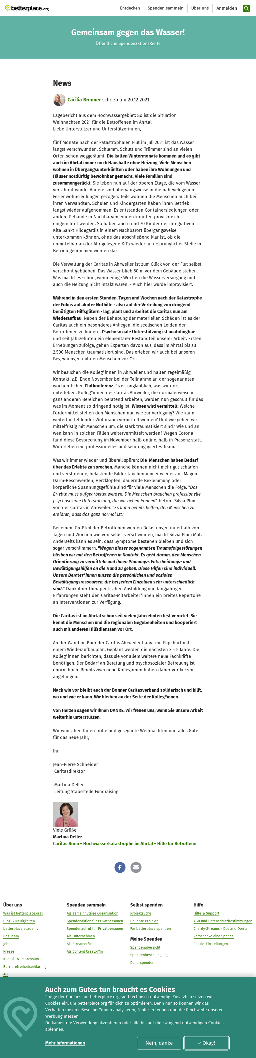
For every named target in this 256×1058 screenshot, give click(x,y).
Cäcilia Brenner (84, 100)
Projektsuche (140, 913)
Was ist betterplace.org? (23, 913)
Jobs (6, 944)
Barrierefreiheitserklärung (24, 966)
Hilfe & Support (206, 913)
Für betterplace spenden (150, 928)
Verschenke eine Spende (214, 936)
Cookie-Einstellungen (211, 944)
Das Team (11, 936)
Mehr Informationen (65, 1043)
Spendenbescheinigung (149, 955)
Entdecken (130, 8)
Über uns (200, 8)
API (5, 974)
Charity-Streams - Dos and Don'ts (221, 928)
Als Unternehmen (81, 936)
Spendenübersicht (145, 947)
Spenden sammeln (166, 8)
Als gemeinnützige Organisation (92, 913)
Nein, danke (159, 1043)
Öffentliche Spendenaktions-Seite (128, 43)
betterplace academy (20, 928)
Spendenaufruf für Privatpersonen (95, 928)
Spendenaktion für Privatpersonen (95, 921)
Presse (8, 951)
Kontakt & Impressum (21, 959)
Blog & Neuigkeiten (19, 921)
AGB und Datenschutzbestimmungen (223, 921)
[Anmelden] (226, 8)
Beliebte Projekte (144, 921)
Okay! (206, 1043)
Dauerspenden (142, 962)
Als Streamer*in (79, 944)
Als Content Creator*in (85, 951)
